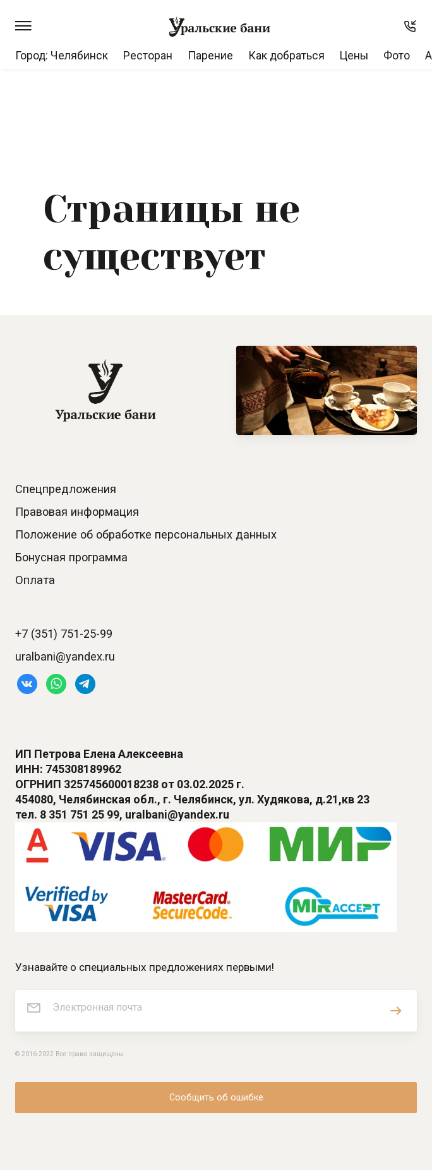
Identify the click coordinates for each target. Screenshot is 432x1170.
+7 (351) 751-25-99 (63, 633)
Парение (210, 55)
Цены (354, 55)
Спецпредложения (65, 489)
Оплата (35, 580)
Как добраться (286, 55)
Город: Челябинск (61, 55)
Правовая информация (77, 511)
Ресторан (147, 55)
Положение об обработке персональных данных (146, 534)
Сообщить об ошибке (216, 1097)
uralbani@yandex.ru (65, 656)
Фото (396, 55)
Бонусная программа (71, 557)
